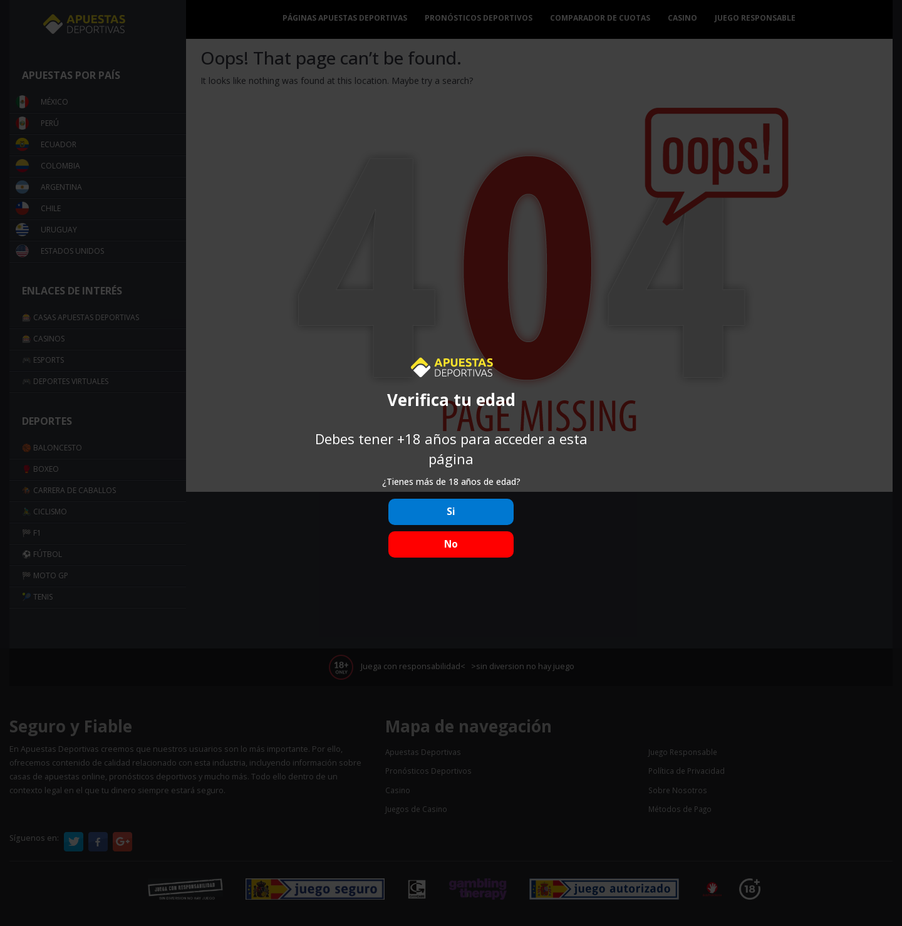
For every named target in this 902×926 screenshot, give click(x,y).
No (451, 544)
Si (451, 511)
